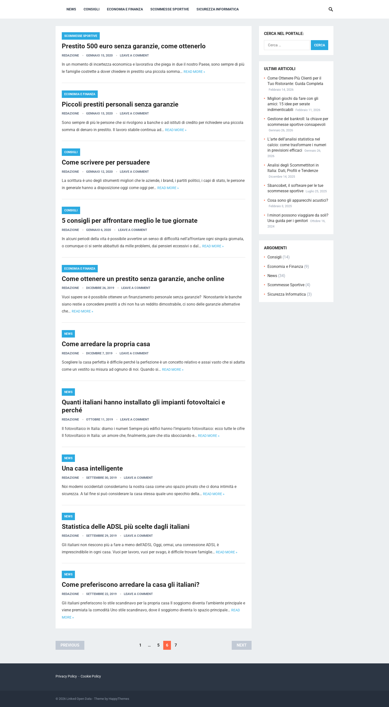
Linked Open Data (79, 699)
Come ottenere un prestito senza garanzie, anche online (143, 279)
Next (242, 645)
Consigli (91, 9)
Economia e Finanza (125, 9)
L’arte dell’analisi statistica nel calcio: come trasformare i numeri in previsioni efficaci (296, 145)
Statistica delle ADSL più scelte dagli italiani (126, 526)
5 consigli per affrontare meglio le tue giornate (129, 220)
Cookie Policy (91, 676)
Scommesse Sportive (169, 9)
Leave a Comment (134, 55)
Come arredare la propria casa (106, 344)
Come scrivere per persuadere (106, 162)
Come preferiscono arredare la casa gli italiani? (130, 584)
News (71, 9)
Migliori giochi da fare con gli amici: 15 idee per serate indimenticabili (292, 104)
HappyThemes (119, 699)
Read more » (194, 72)
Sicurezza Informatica (217, 9)
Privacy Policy (66, 676)
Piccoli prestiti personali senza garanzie (120, 104)
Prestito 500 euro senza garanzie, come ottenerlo (134, 46)
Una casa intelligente (92, 468)
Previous (70, 645)
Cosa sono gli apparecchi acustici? (297, 200)
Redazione (70, 55)
